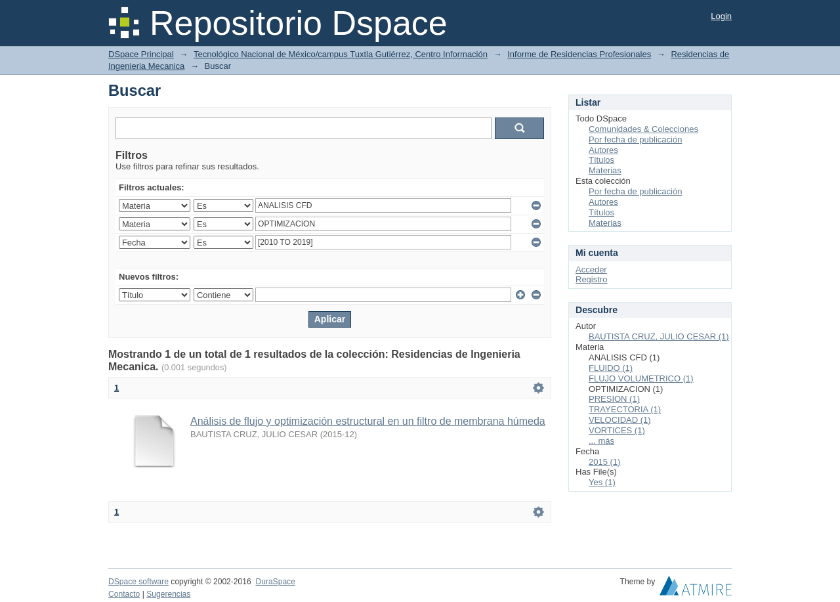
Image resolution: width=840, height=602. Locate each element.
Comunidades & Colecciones (643, 129)
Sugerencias (168, 594)
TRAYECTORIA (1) (625, 409)
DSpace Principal (141, 54)
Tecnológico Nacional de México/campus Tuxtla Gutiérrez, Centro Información (341, 54)
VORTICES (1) (617, 430)
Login (721, 16)
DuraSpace (275, 581)
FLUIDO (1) (611, 368)
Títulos (601, 160)
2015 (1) (604, 462)
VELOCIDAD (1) (620, 420)
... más (601, 441)
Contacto (124, 594)
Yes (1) (602, 482)
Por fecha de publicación (635, 139)
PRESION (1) (614, 399)
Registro (591, 279)
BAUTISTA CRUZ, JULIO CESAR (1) (659, 336)
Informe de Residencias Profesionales (579, 54)
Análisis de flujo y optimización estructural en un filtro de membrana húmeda (367, 421)
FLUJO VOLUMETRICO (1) (641, 378)
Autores (603, 150)
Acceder (591, 269)
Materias (605, 170)
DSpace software (138, 581)
